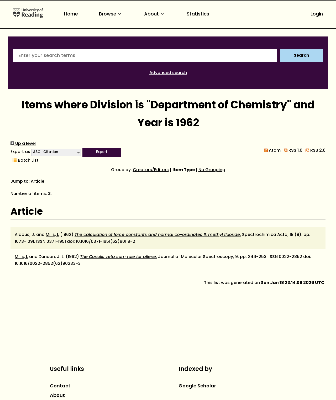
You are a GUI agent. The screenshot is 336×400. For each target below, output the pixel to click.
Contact (60, 386)
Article (37, 181)
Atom (271, 150)
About (155, 14)
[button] (101, 152)
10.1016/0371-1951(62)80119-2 (105, 241)
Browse (111, 14)
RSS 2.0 (314, 150)
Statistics (198, 14)
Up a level (23, 143)
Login (317, 14)
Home (71, 14)
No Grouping (211, 170)
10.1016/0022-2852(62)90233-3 (48, 263)
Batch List (24, 160)
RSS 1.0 (292, 150)
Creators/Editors (151, 170)
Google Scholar (197, 386)
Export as (20, 152)
